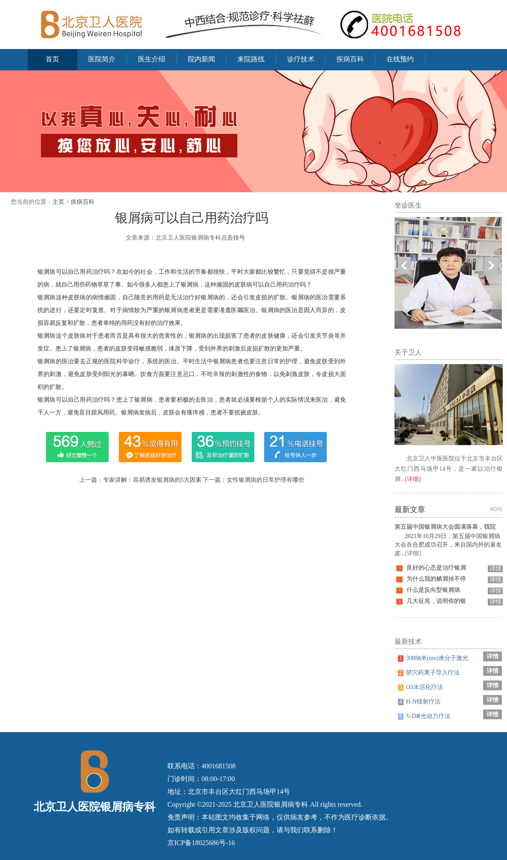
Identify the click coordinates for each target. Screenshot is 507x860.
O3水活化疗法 (420, 687)
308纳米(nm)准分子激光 (433, 658)
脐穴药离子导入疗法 (429, 672)
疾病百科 (350, 59)
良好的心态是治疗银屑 (436, 568)
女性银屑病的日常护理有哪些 (265, 480)
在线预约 (400, 59)
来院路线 (251, 59)
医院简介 (101, 59)
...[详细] (410, 479)
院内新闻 (201, 59)
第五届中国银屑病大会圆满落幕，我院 (445, 527)
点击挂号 (233, 238)
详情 (495, 568)
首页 (52, 59)
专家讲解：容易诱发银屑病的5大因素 (152, 480)
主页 (58, 202)
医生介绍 (151, 59)
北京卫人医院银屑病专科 (270, 804)
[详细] (413, 553)
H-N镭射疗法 (419, 701)
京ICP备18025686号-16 (201, 842)
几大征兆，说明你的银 (436, 601)
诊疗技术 (300, 59)
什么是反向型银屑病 (433, 590)
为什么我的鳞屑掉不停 (436, 579)
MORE (496, 509)
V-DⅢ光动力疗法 (424, 716)
